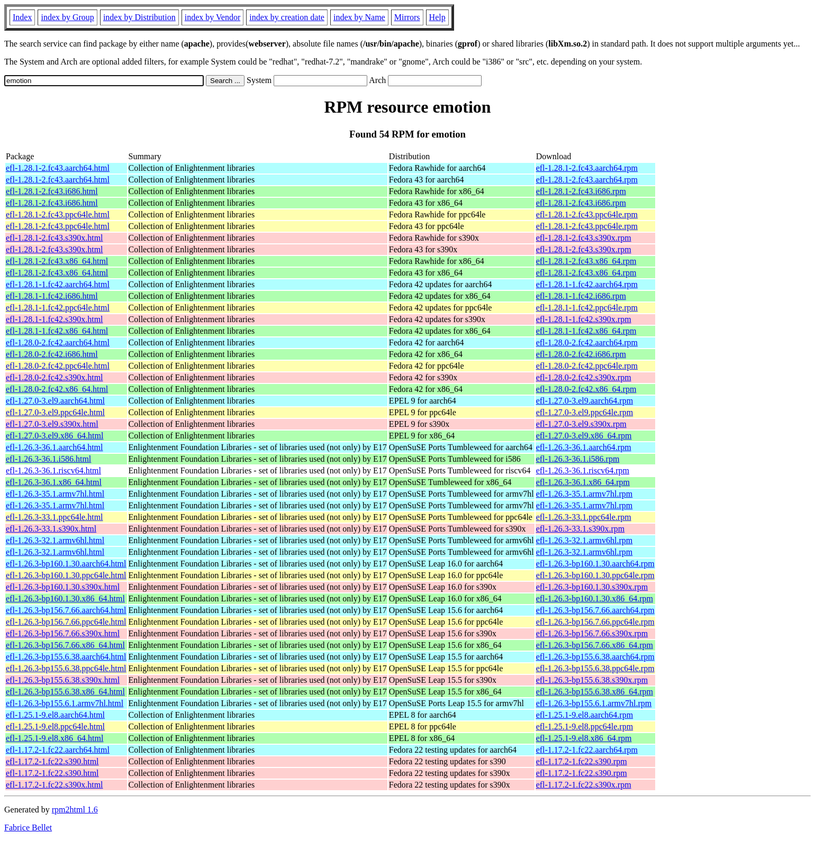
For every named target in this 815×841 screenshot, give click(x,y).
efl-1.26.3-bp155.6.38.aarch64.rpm (595, 656)
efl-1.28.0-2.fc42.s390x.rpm (583, 377)
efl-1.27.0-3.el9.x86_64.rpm (584, 435)
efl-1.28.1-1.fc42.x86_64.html (57, 330)
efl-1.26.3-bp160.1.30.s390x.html (63, 586)
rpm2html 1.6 (75, 809)
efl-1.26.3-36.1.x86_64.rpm (583, 482)
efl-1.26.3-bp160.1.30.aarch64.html (66, 563)
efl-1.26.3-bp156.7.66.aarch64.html (66, 610)
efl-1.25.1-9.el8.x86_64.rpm (584, 738)
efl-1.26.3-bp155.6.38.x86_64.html (65, 691)
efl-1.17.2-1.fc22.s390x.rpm (583, 784)
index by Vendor (212, 17)
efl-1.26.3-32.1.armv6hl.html (55, 540)
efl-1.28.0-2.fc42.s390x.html (54, 377)
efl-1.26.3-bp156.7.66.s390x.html (63, 633)
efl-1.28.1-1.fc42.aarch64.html (58, 284)
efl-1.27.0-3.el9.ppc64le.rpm (584, 412)
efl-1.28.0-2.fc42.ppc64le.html (58, 365)
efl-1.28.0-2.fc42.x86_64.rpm (586, 389)
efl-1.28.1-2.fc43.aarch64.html (58, 167)
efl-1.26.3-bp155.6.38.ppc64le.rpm (595, 668)
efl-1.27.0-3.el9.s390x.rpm (581, 423)
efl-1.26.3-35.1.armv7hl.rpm (584, 493)
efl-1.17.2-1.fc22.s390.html (52, 761)
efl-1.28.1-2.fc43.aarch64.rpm (587, 167)
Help (437, 17)
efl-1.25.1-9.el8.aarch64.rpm (584, 714)
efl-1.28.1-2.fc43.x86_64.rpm (586, 261)
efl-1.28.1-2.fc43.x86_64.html (57, 261)
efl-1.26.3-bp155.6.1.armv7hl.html (64, 703)
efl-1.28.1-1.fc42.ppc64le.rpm (587, 307)
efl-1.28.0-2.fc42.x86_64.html (57, 389)
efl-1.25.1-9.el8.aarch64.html (55, 714)
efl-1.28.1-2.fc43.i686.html (52, 191)
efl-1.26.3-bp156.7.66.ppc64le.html (66, 621)
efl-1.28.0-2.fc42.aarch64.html (58, 342)
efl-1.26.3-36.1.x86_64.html (54, 482)
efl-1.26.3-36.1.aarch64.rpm (583, 447)
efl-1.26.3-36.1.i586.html (48, 458)
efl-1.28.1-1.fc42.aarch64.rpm (587, 284)
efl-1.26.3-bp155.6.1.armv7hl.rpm (594, 703)
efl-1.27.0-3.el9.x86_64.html (54, 435)
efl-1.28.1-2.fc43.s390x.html (54, 237)
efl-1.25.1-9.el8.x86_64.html (54, 738)
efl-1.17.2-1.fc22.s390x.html (54, 784)
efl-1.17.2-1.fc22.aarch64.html (58, 749)
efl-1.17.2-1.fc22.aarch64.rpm (587, 749)
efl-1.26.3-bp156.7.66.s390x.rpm (592, 633)
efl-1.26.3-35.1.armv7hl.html (55, 493)
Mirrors (407, 17)
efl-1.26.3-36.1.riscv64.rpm (582, 470)
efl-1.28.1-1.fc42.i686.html (52, 295)
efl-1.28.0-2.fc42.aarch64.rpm (587, 342)
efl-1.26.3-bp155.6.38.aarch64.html (66, 656)
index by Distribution (139, 17)
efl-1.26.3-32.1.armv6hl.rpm (584, 540)
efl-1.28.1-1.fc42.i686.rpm (581, 295)
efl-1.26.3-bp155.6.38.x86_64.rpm (594, 691)
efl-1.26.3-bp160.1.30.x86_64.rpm (594, 598)
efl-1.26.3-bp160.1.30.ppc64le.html (66, 575)
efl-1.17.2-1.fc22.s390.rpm (581, 761)
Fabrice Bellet (28, 827)
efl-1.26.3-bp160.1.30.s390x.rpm (592, 586)
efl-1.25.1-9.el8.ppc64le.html (55, 726)
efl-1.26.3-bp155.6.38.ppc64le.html (66, 668)
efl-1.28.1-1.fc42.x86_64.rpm (586, 330)
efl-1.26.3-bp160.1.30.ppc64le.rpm (595, 575)
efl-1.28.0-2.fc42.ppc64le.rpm (587, 365)
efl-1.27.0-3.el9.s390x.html (52, 423)
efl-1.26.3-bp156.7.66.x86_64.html (65, 645)
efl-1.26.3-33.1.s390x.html (51, 528)
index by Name (359, 17)
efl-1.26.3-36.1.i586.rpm (578, 458)
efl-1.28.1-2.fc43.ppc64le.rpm (587, 214)
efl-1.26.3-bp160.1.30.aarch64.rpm (595, 563)
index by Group (67, 17)
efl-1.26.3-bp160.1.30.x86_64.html (65, 598)
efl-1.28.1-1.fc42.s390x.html (54, 319)
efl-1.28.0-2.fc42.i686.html (52, 354)
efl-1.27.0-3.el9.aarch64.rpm (584, 400)
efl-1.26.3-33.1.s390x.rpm (580, 528)
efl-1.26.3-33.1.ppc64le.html (54, 517)
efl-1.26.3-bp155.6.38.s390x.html (63, 679)
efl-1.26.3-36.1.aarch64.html (54, 447)
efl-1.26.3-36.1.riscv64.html (53, 470)
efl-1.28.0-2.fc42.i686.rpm (581, 354)
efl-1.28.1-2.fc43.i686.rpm (581, 191)
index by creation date (286, 17)
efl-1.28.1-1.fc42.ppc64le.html (58, 307)
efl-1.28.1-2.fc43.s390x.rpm (583, 237)
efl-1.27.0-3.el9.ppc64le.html (55, 412)
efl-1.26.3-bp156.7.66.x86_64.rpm (594, 645)
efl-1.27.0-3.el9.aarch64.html (55, 400)
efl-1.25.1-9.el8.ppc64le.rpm (584, 726)
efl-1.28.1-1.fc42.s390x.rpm (583, 319)
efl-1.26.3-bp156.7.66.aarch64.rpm (595, 610)
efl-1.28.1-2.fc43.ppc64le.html (58, 214)
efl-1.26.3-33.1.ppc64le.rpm (583, 517)
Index (22, 17)
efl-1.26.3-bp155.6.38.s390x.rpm (592, 679)
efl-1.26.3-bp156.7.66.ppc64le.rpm (595, 621)
